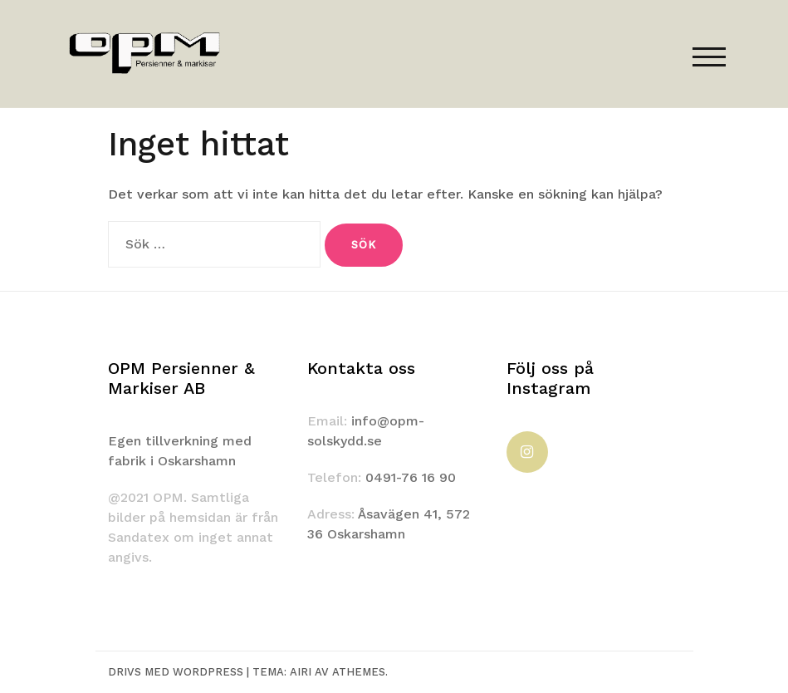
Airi (300, 672)
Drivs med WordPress (175, 672)
